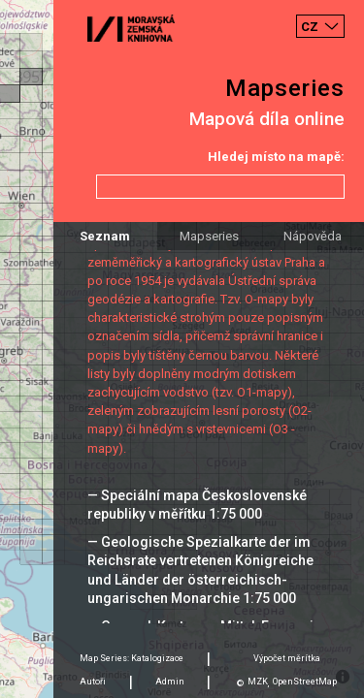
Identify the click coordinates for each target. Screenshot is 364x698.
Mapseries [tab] (209, 236)
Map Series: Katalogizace (131, 658)
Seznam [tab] (105, 236)
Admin (169, 681)
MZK (258, 681)
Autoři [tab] (93, 681)
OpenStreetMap (305, 681)
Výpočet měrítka (286, 658)
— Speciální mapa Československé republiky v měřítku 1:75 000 (197, 505)
